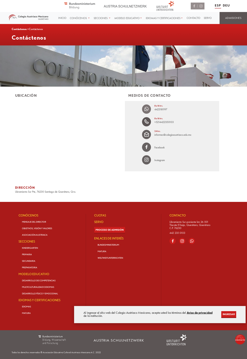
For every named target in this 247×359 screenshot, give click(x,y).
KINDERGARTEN (30, 248)
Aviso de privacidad (200, 313)
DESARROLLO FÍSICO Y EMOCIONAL (40, 293)
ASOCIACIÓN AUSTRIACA (35, 235)
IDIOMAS (26, 306)
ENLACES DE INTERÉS (109, 238)
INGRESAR (229, 314)
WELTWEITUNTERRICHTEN (110, 258)
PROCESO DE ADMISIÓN (110, 229)
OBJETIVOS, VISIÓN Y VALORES (37, 228)
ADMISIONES (233, 18)
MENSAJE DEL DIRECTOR (34, 222)
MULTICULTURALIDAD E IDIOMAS (38, 287)
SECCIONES (27, 241)
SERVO (208, 18)
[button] (80, 18)
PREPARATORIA (29, 267)
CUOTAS (100, 215)
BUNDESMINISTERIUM (108, 245)
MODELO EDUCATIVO (34, 274)
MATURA (26, 313)
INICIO (62, 18)
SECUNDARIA (28, 261)
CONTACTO (193, 18)
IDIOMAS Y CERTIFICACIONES (39, 300)
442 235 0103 (177, 233)
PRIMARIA (27, 254)
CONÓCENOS (28, 215)
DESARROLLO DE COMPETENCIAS (39, 280)
